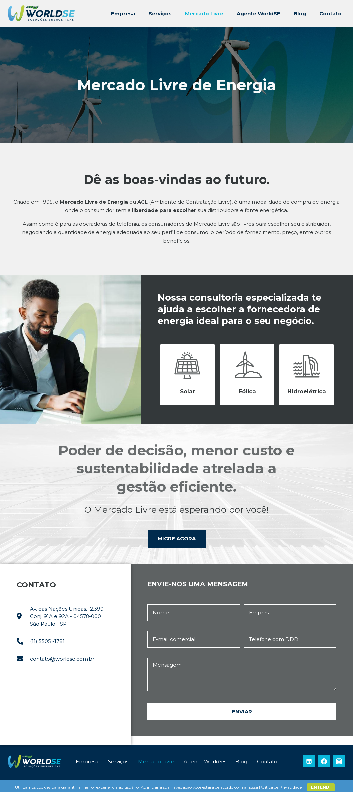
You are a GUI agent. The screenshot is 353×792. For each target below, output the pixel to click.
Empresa (123, 13)
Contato (330, 13)
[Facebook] (324, 761)
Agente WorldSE (258, 13)
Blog (300, 13)
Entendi (321, 787)
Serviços (160, 13)
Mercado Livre (204, 13)
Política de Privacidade (280, 787)
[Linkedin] (309, 761)
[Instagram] (339, 761)
